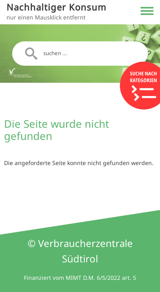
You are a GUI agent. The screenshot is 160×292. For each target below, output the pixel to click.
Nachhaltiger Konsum (56, 7)
